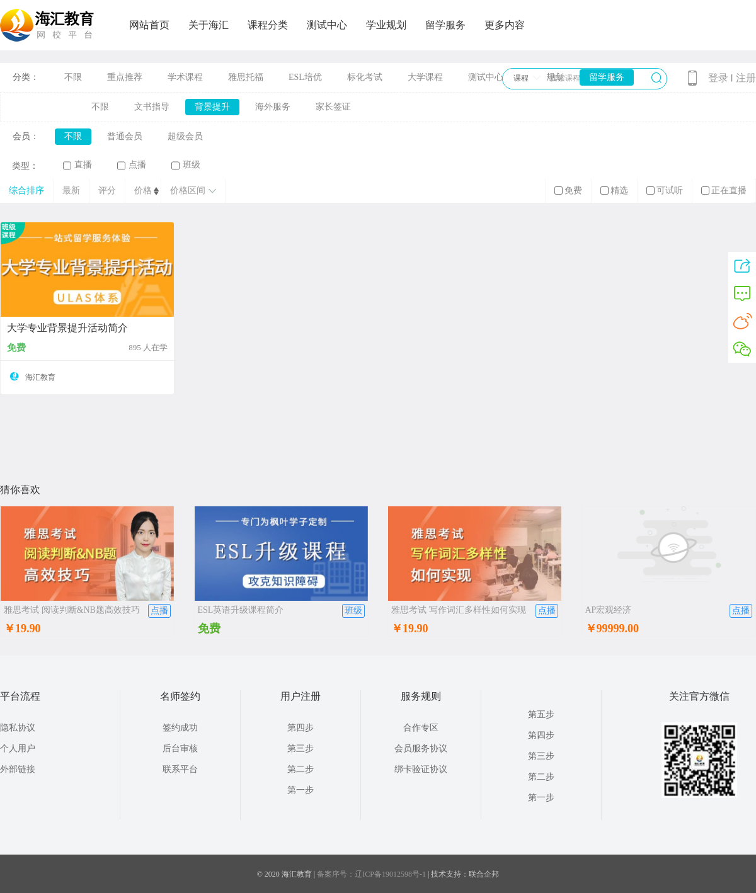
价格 (143, 190)
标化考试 (364, 77)
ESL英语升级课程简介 (241, 610)
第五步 (541, 714)
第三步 (300, 748)
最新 (71, 190)
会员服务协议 (420, 748)
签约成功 (180, 727)
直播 (77, 165)
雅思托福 (245, 77)
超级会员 (185, 136)
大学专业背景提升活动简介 (67, 328)
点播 (131, 165)
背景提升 (212, 106)
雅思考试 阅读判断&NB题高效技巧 (72, 610)
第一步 (300, 790)
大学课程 (425, 77)
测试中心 (327, 25)
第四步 (300, 727)
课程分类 (268, 25)
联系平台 (180, 769)
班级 (185, 165)
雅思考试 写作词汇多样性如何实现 (458, 610)
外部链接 (17, 769)
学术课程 (185, 77)
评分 (107, 190)
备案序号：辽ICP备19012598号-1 (371, 874)
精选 (614, 190)
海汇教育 (40, 377)
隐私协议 (17, 727)
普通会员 (124, 136)
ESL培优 (305, 77)
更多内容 (504, 25)
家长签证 (333, 106)
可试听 (664, 190)
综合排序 (26, 190)
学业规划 (386, 25)
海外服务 (272, 106)
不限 (73, 77)
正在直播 (724, 190)
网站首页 (149, 25)
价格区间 (193, 190)
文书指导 (151, 106)
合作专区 (420, 727)
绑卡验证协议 (420, 769)
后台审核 (180, 748)
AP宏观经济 (608, 610)
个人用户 (17, 748)
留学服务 (445, 25)
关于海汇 (208, 25)
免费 (568, 190)
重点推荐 (124, 77)
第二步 (300, 769)
